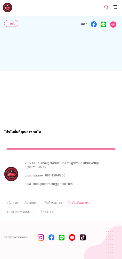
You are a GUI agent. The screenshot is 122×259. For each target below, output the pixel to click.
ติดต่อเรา (46, 211)
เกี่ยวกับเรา (31, 203)
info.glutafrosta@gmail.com (53, 184)
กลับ (12, 23)
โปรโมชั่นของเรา (79, 203)
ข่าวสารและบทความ (20, 211)
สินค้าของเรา (53, 203)
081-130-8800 (55, 175)
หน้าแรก (12, 203)
